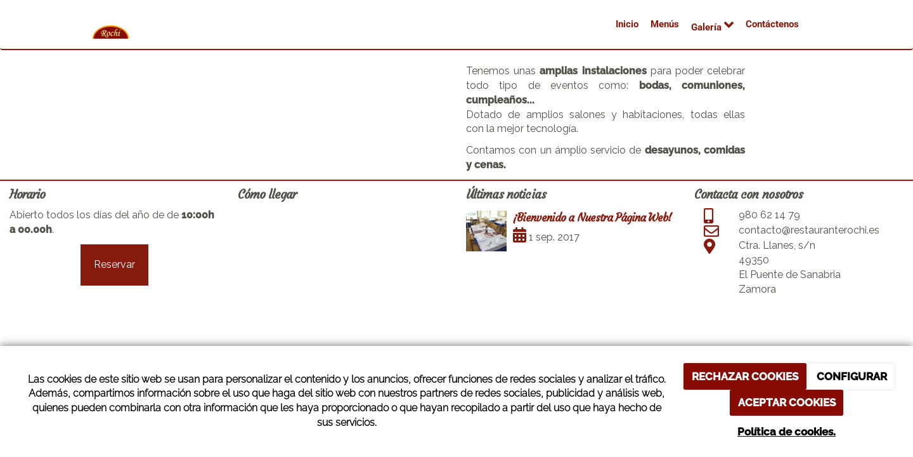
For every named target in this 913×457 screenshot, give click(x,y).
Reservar (114, 264)
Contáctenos (772, 24)
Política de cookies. (786, 431)
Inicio (627, 24)
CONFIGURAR (852, 376)
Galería (712, 25)
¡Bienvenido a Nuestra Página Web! (592, 218)
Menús (665, 24)
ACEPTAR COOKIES (787, 402)
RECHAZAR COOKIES (745, 376)
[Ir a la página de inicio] (111, 33)
